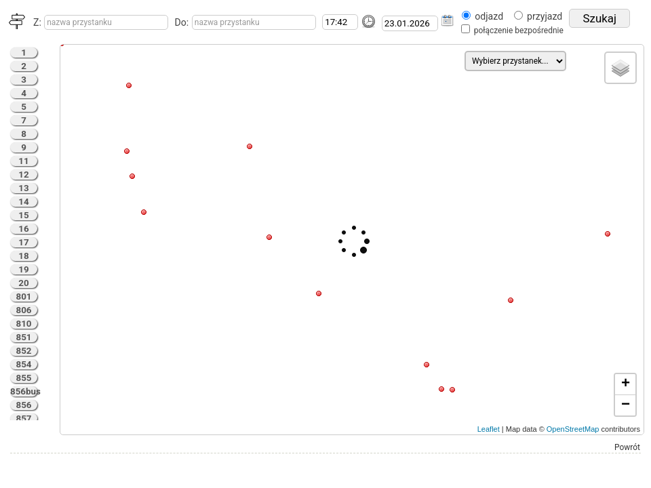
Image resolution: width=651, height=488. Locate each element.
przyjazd (544, 16)
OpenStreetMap (573, 429)
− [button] (625, 405)
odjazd (489, 16)
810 (24, 324)
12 (23, 174)
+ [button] (625, 384)
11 (23, 161)
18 (23, 256)
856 (24, 405)
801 (24, 296)
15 (23, 215)
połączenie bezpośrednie (519, 30)
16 (23, 229)
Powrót (627, 447)
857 (24, 418)
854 (24, 364)
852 (24, 351)
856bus (23, 391)
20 (23, 283)
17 (23, 242)
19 (23, 269)
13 (23, 188)
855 (24, 378)
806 (24, 310)
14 (23, 202)
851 (24, 337)
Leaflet (488, 429)
